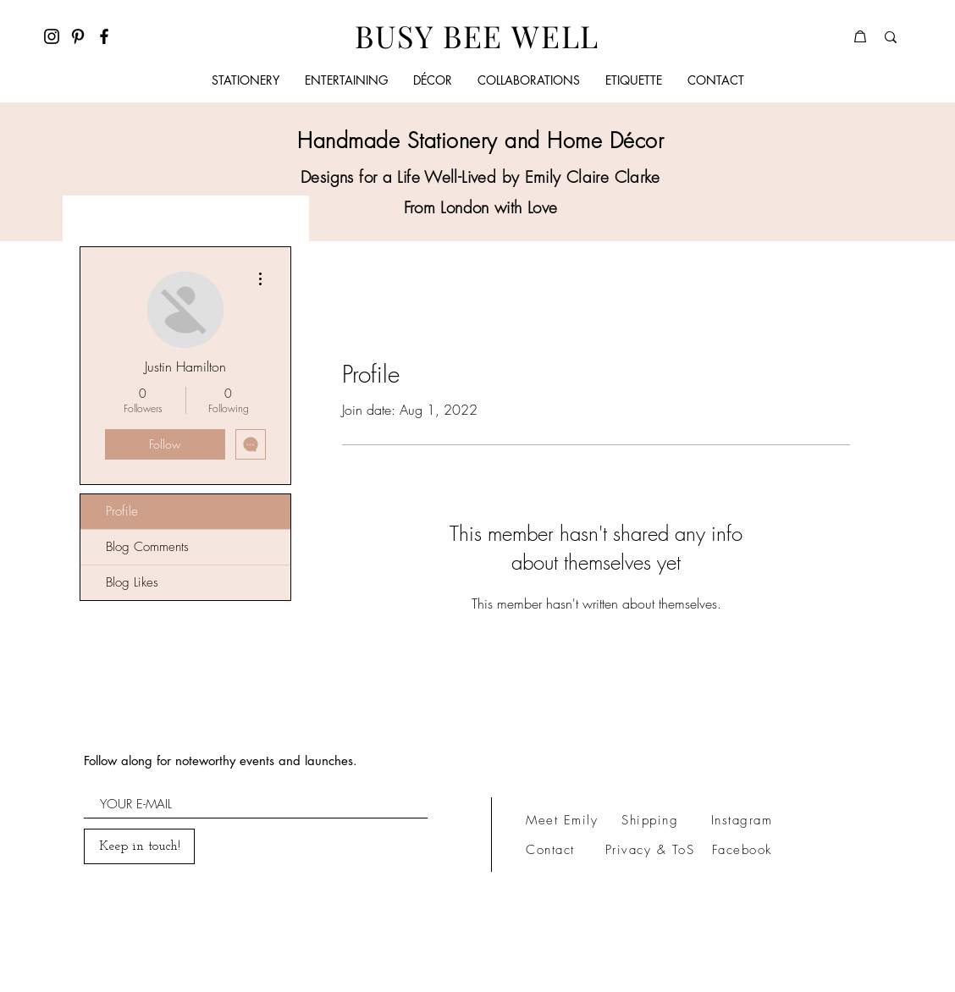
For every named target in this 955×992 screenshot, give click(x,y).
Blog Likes (132, 582)
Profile (122, 511)
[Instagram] (51, 36)
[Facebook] (104, 36)
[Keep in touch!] (139, 846)
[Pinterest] (78, 36)
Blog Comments (147, 546)
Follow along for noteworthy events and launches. (220, 760)
